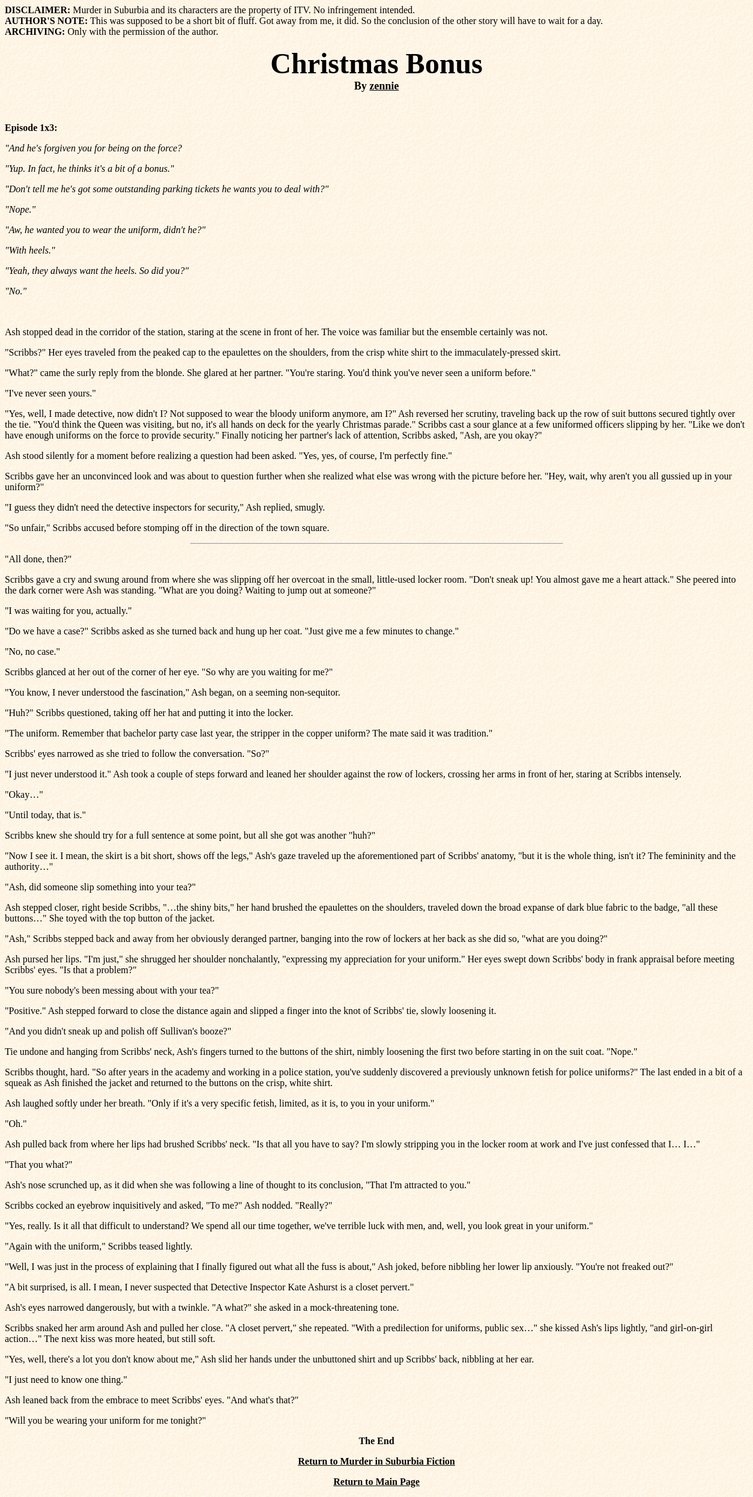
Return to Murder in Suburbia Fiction (376, 1461)
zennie (384, 86)
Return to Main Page (376, 1482)
